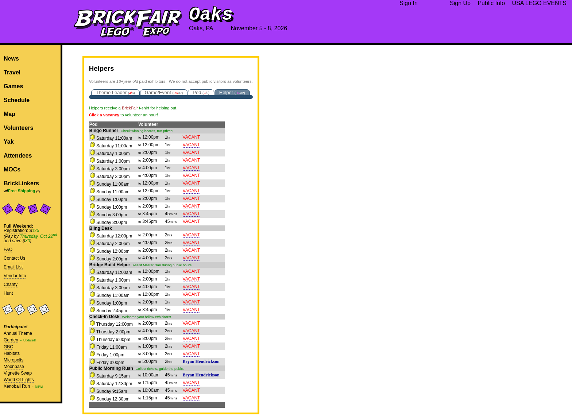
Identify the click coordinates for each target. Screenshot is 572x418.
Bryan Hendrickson (201, 361)
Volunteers (19, 128)
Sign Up (460, 3)
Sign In (408, 3)
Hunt (8, 293)
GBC (8, 346)
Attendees (18, 155)
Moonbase (14, 366)
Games (13, 86)
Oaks (211, 14)
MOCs (12, 169)
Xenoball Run (17, 386)
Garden (11, 339)
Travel (12, 72)
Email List (13, 267)
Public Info (491, 3)
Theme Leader (115, 92)
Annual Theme (18, 333)
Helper (232, 92)
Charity (11, 284)
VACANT (191, 137)
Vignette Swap (18, 373)
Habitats (12, 353)
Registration (15, 230)
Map (9, 114)
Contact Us (14, 258)
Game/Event (164, 92)
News (11, 58)
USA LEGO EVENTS (539, 3)
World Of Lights (19, 379)
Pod (201, 92)
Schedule (17, 100)
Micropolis (13, 360)
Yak (9, 142)
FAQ (8, 249)
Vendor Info (15, 275)
